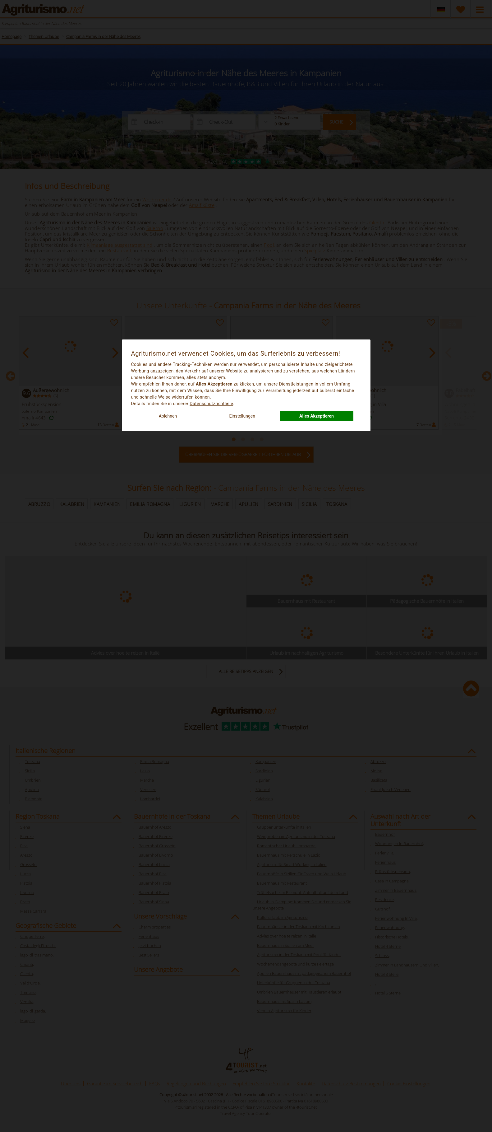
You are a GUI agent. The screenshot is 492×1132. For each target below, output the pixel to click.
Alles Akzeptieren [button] (316, 416)
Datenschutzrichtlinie (211, 403)
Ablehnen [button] (168, 416)
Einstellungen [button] (242, 416)
